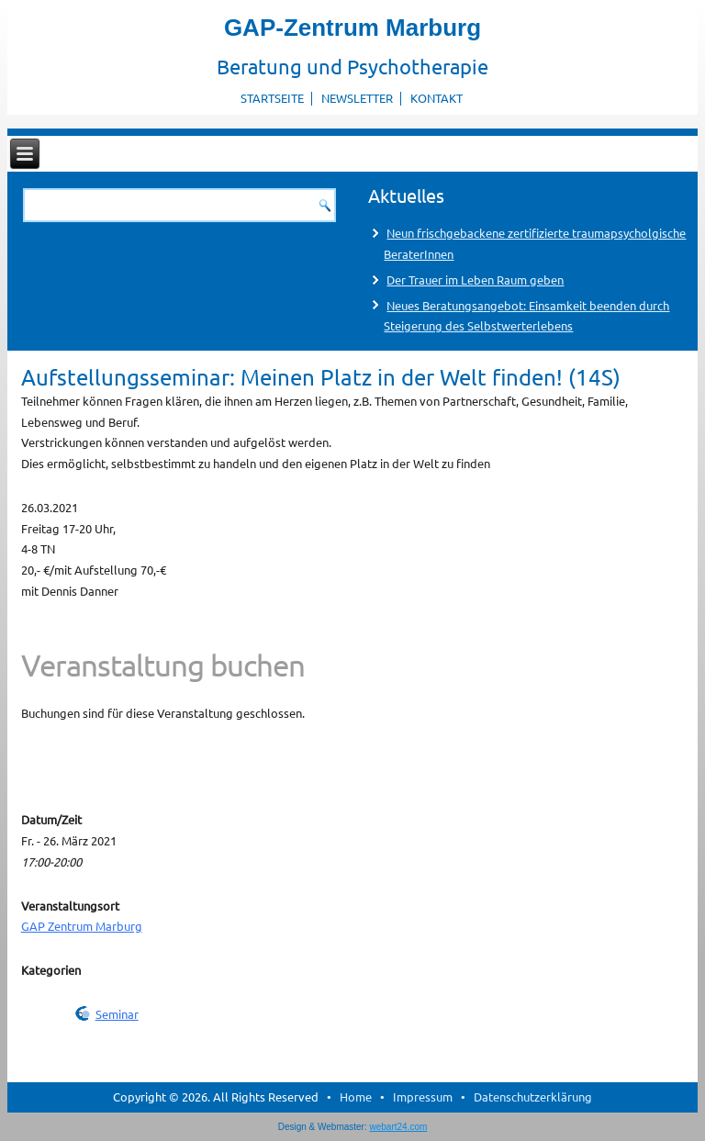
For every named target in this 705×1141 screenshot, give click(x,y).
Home (356, 1096)
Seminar (117, 1014)
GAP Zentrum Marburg (81, 926)
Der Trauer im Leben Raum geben (475, 279)
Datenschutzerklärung (533, 1096)
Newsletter (357, 98)
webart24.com (399, 1127)
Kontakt (436, 98)
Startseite (272, 98)
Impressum (423, 1096)
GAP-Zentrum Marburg (352, 27)
